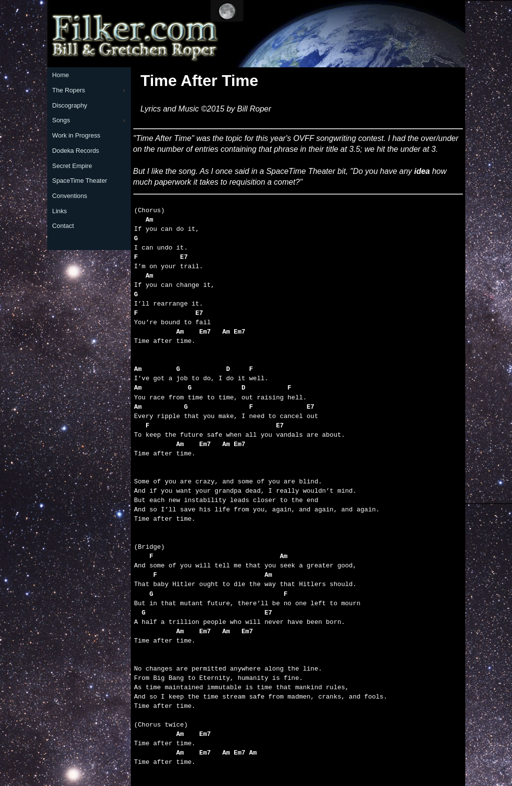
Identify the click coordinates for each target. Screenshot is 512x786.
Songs (61, 120)
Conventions (69, 195)
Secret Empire (72, 165)
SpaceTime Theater (79, 180)
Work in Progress (76, 135)
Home (60, 75)
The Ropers (68, 90)
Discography (69, 105)
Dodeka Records (75, 150)
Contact (63, 225)
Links (59, 211)
